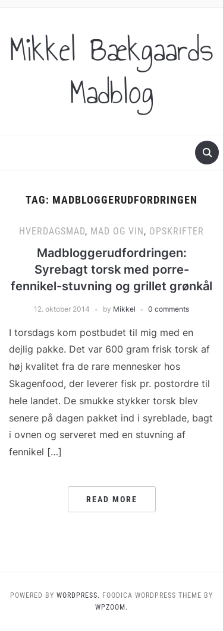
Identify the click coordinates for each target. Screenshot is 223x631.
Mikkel (124, 309)
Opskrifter (176, 231)
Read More (111, 499)
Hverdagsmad (52, 231)
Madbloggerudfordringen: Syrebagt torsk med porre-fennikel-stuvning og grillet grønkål (111, 269)
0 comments (168, 309)
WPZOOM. (111, 607)
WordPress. (78, 595)
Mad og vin (117, 231)
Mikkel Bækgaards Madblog (111, 71)
